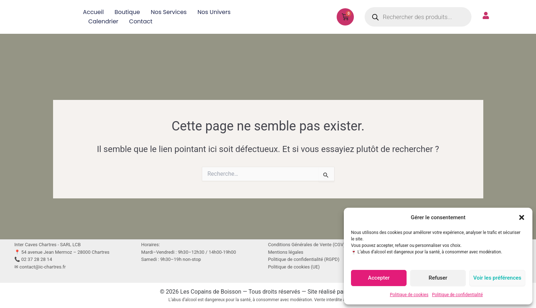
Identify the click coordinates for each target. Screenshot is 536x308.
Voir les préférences (497, 278)
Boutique (127, 12)
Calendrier (103, 21)
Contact (140, 21)
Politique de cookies (409, 294)
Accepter (378, 278)
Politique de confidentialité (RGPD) (304, 259)
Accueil (93, 12)
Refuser (437, 278)
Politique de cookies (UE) (294, 267)
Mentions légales (286, 252)
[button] (521, 217)
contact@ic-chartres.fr (42, 267)
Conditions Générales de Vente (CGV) (306, 244)
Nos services (168, 12)
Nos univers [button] (214, 12)
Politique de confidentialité (457, 294)
